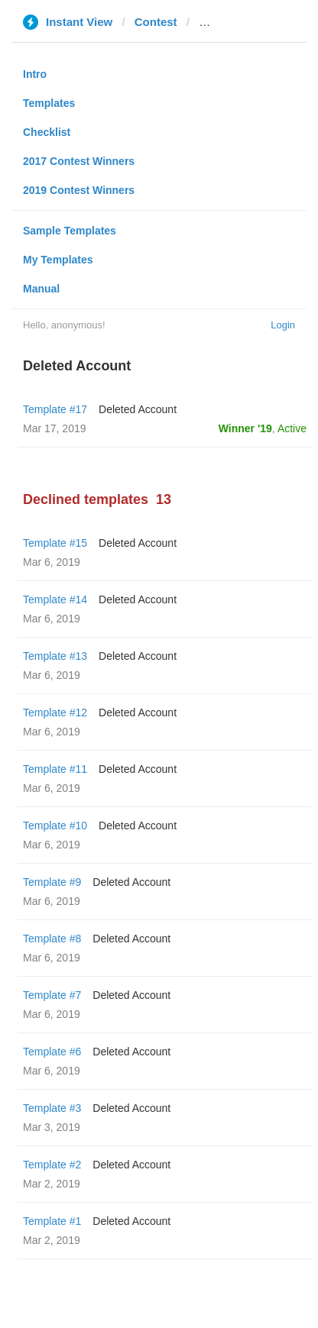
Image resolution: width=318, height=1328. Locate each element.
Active (292, 428)
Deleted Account (138, 409)
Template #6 (52, 1051)
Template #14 (55, 599)
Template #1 (52, 1221)
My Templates (58, 260)
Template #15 (55, 543)
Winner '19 (245, 428)
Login (283, 325)
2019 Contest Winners (79, 190)
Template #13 (55, 656)
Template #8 (52, 938)
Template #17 (55, 409)
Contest (156, 21)
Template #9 (52, 882)
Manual (41, 289)
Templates (49, 103)
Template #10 (55, 825)
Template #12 (55, 712)
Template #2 (52, 1164)
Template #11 (55, 769)
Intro (35, 74)
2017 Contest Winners (79, 161)
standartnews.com (249, 21)
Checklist (46, 132)
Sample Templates (69, 231)
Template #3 (52, 1108)
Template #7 (52, 995)
